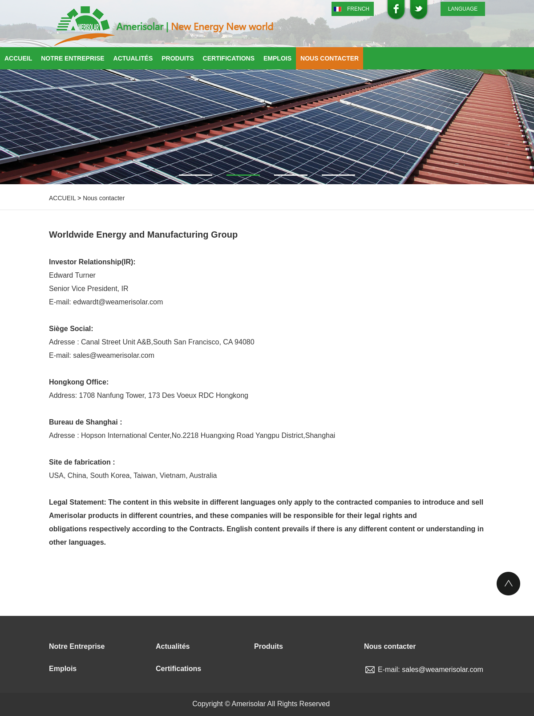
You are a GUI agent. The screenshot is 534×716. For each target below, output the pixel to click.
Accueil (18, 58)
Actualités (133, 58)
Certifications (229, 58)
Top (508, 583)
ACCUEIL (62, 198)
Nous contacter (329, 58)
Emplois (277, 58)
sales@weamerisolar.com (442, 669)
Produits (178, 58)
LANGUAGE (463, 9)
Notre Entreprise (72, 58)
